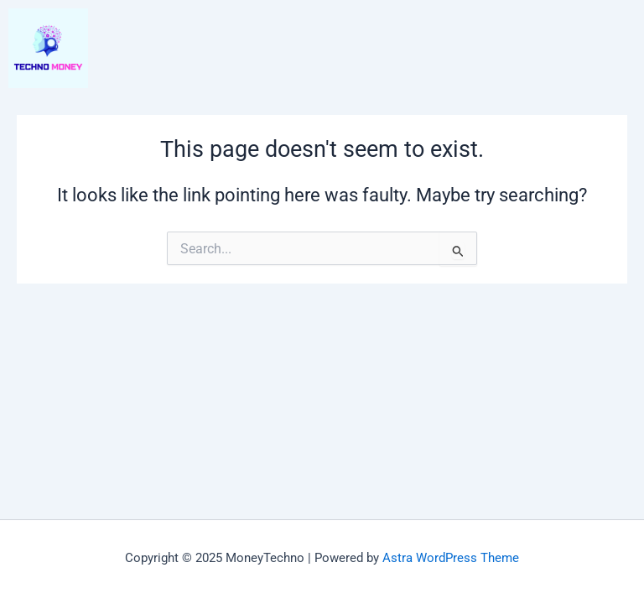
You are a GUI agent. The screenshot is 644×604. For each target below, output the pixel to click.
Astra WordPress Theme (450, 557)
